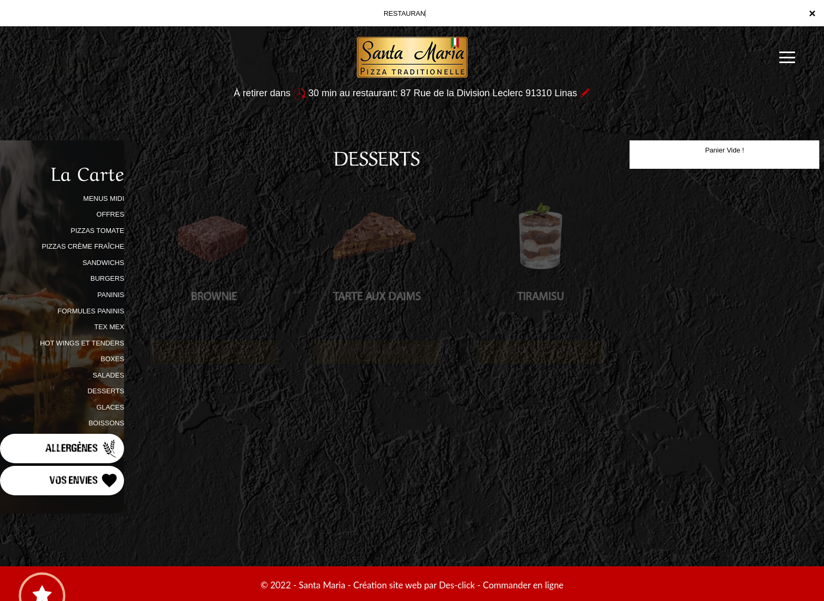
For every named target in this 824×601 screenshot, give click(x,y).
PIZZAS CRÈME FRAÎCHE (83, 246)
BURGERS (107, 278)
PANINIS (110, 295)
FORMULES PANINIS (90, 311)
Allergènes (82, 448)
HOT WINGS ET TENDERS (82, 343)
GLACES (111, 407)
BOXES (113, 359)
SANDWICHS (103, 263)
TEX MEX (109, 327)
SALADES (108, 375)
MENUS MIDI (103, 198)
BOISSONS (106, 423)
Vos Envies (84, 480)
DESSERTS (105, 391)
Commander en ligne (523, 584)
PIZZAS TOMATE (97, 231)
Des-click (457, 584)
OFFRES (111, 214)
